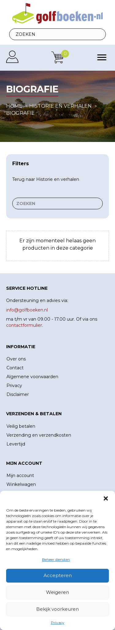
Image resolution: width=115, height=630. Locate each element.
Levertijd (15, 444)
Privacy (57, 622)
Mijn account (20, 475)
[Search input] (57, 34)
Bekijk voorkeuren (57, 609)
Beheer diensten (56, 559)
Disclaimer (17, 394)
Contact (15, 368)
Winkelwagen (21, 484)
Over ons (16, 359)
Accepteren (58, 575)
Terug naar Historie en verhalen (45, 179)
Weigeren (57, 592)
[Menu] (102, 57)
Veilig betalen (20, 426)
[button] (106, 498)
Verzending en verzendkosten (38, 435)
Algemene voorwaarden (32, 376)
